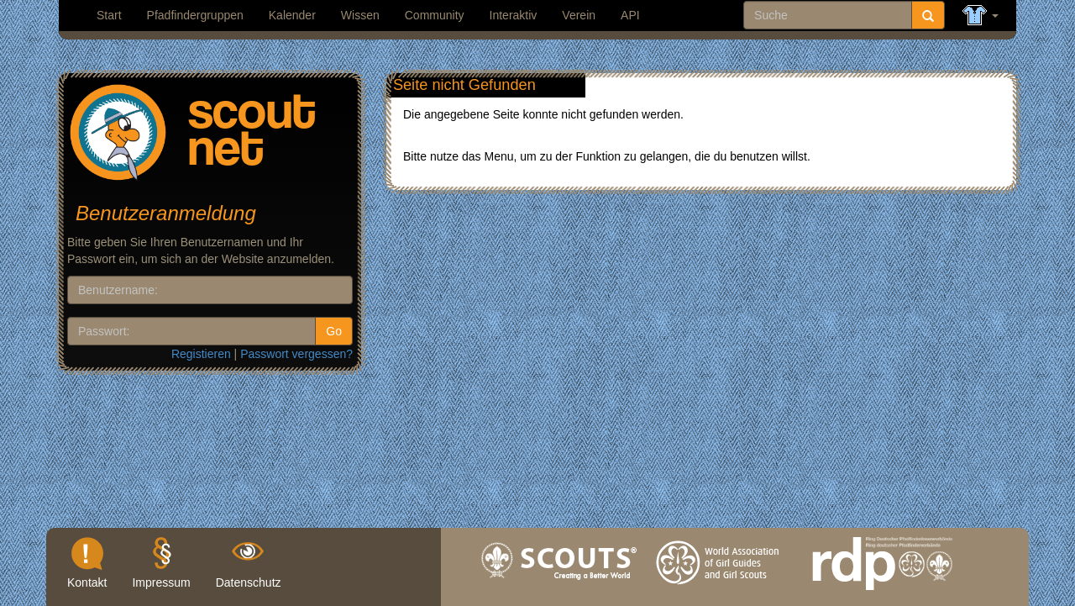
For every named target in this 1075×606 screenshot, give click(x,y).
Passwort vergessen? (296, 354)
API (630, 15)
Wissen (360, 15)
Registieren (201, 354)
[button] (980, 15)
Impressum (161, 582)
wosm (559, 594)
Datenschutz (248, 582)
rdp (881, 594)
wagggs (720, 594)
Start (109, 15)
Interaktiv (514, 15)
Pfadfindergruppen (195, 15)
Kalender (292, 15)
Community (434, 15)
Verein (578, 15)
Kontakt (87, 582)
